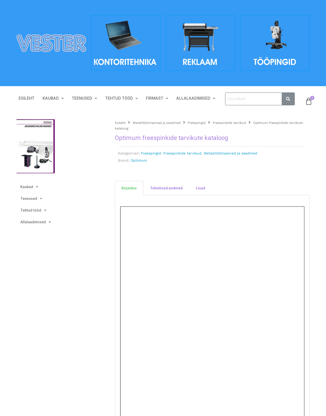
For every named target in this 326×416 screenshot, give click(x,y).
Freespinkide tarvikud (229, 123)
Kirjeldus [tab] (129, 188)
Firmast (157, 98)
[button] (53, 98)
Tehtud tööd (121, 98)
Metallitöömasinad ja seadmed (157, 123)
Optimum (139, 160)
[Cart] (309, 101)
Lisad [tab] (200, 188)
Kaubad (53, 98)
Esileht (26, 98)
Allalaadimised (195, 98)
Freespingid (197, 123)
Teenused (84, 98)
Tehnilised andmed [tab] (166, 188)
